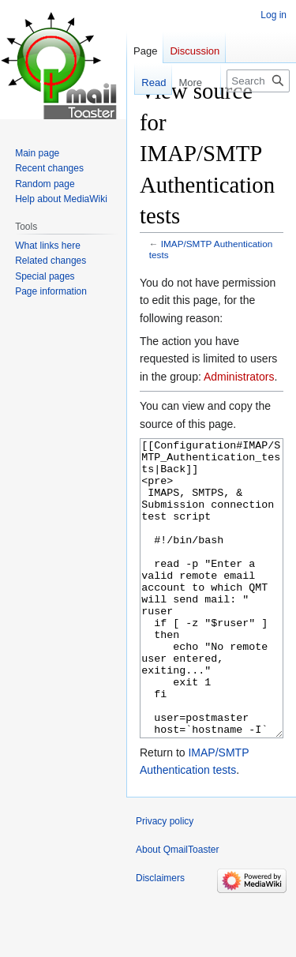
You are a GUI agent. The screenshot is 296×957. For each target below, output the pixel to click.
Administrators (239, 376)
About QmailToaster (177, 908)
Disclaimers (160, 937)
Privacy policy (164, 880)
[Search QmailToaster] (258, 80)
